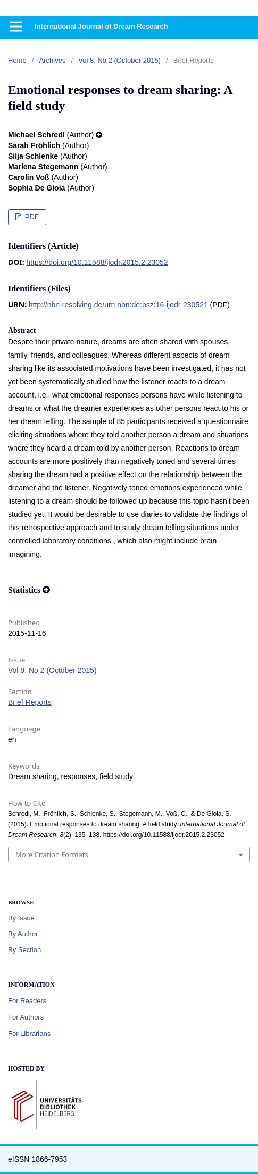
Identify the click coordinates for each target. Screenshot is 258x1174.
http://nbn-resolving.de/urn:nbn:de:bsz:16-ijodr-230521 (118, 304)
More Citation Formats (51, 854)
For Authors (26, 1017)
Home (17, 60)
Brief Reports (30, 702)
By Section (24, 950)
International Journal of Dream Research (101, 26)
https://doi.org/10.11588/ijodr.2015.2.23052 (97, 262)
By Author (23, 934)
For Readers (27, 1001)
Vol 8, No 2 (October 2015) (119, 60)
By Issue (21, 918)
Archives (52, 60)
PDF (31, 217)
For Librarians (29, 1034)
